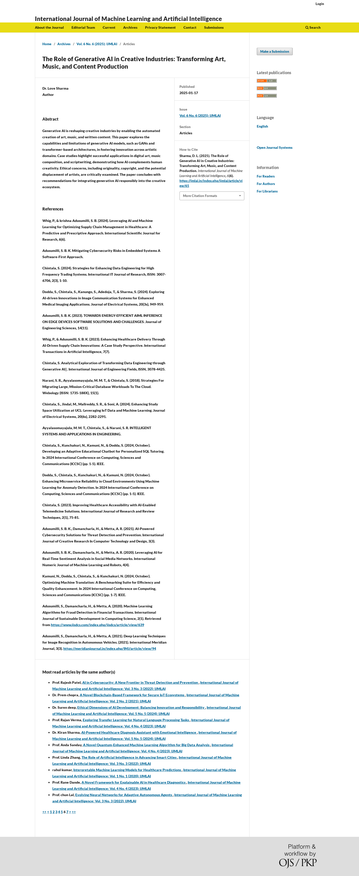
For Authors (266, 184)
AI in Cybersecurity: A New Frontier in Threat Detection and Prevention (140, 682)
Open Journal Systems (274, 147)
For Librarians (267, 191)
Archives (130, 27)
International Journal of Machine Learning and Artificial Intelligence (128, 18)
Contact (189, 27)
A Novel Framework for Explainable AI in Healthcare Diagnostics (134, 782)
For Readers (266, 176)
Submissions (214, 27)
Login (320, 4)
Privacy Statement (160, 27)
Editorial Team (83, 27)
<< (44, 812)
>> (74, 812)
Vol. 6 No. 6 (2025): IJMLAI (97, 44)
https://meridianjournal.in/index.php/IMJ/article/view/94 (109, 648)
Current (109, 27)
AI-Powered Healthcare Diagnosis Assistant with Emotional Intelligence (139, 732)
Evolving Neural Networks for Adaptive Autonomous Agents (124, 795)
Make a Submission (274, 51)
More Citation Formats (200, 196)
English (262, 126)
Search (313, 27)
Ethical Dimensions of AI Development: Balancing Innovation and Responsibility (141, 707)
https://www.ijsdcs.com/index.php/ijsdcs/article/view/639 (97, 625)
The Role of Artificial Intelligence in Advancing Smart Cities (129, 757)
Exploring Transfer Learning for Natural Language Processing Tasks (136, 720)
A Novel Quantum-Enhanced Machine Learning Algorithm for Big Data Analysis (146, 745)
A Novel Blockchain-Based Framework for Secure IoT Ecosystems (132, 695)
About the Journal (49, 27)
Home (46, 44)
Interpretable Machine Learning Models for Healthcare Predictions (127, 770)
